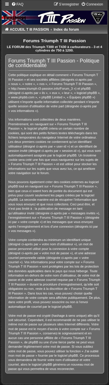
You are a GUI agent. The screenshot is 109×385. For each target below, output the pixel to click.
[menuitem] (17, 4)
